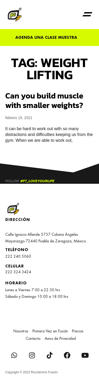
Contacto (33, 338)
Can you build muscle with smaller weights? (44, 100)
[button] (87, 14)
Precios (77, 331)
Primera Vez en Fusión (50, 331)
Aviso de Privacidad (60, 338)
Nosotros (20, 331)
